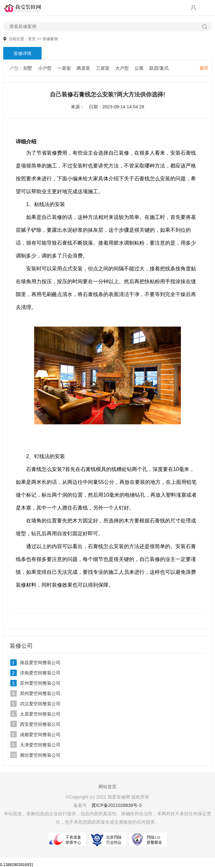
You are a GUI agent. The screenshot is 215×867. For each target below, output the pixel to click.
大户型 (122, 68)
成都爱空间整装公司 (40, 734)
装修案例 (50, 39)
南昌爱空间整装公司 (40, 662)
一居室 (64, 68)
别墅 (27, 68)
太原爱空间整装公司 (40, 714)
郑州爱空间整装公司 (40, 693)
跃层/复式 (159, 68)
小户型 (44, 68)
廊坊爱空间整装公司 (40, 755)
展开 (204, 68)
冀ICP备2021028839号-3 (116, 805)
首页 (32, 39)
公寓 (139, 68)
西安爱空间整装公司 (40, 724)
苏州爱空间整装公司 (40, 683)
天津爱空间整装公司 (40, 744)
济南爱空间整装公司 (40, 672)
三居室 (102, 68)
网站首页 (107, 786)
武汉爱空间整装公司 (40, 703)
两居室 (83, 68)
